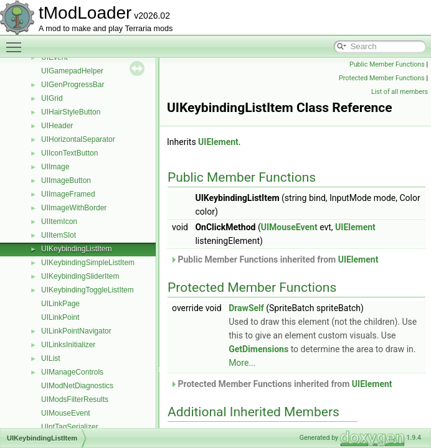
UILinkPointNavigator (76, 331)
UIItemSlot (58, 235)
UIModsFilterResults (74, 399)
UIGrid (52, 98)
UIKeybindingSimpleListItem (88, 262)
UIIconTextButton (69, 153)
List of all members (399, 92)
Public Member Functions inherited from (274, 259)
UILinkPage (60, 303)
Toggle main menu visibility (16, 41)
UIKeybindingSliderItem (80, 276)
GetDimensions (258, 349)
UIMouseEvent (65, 413)
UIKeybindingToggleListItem (87, 290)
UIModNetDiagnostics (77, 385)
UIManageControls (72, 372)
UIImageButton (66, 180)
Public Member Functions (387, 64)
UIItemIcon (59, 221)
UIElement (218, 142)
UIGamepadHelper (72, 71)
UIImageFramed (68, 194)
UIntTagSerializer (69, 426)
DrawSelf (246, 308)
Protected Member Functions (382, 78)
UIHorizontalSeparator (78, 139)
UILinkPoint (60, 317)
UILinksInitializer (68, 344)
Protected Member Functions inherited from (281, 384)
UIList (50, 358)
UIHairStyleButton (70, 112)
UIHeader (57, 125)
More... (242, 363)
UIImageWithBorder (74, 207)
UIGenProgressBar (72, 84)
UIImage (55, 166)
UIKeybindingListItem (76, 249)
